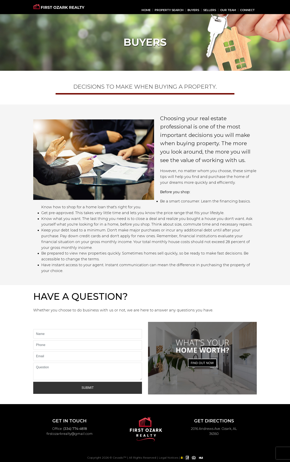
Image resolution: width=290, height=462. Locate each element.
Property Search (169, 10)
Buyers (193, 10)
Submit (88, 387)
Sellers (209, 10)
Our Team (228, 10)
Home (146, 10)
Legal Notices (169, 457)
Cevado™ (120, 457)
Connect (247, 10)
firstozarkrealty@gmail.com (70, 434)
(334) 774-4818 (75, 429)
